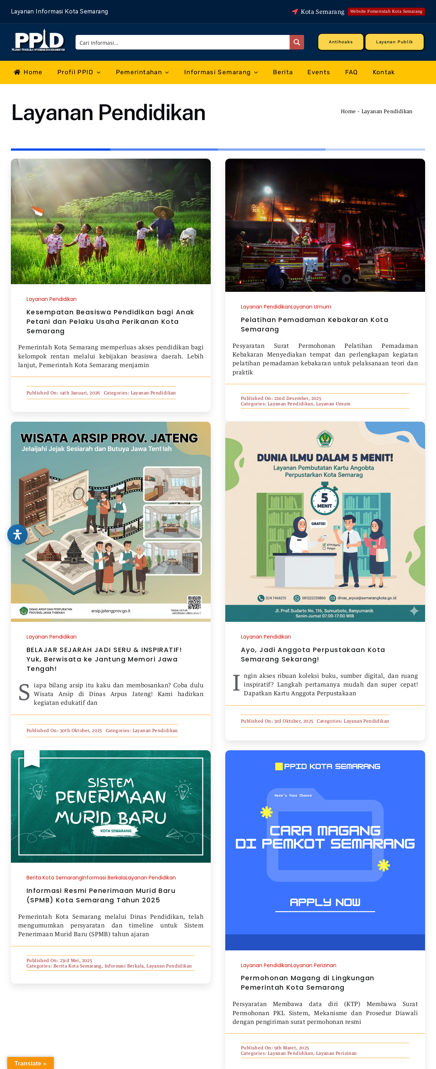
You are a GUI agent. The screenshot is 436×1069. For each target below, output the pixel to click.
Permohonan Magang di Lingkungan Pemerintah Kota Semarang (308, 982)
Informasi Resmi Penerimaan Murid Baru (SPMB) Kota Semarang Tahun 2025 (101, 895)
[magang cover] (325, 753)
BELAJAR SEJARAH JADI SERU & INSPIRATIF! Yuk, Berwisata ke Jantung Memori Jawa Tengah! (104, 659)
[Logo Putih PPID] (39, 30)
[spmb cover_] (111, 753)
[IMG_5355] (111, 161)
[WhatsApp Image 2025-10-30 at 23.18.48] (111, 424)
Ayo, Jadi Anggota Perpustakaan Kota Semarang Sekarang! (313, 654)
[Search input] (183, 42)
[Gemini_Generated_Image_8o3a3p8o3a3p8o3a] (325, 424)
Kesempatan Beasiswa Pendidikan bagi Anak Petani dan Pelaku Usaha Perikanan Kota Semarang (111, 321)
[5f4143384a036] (325, 161)
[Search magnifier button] (297, 42)
